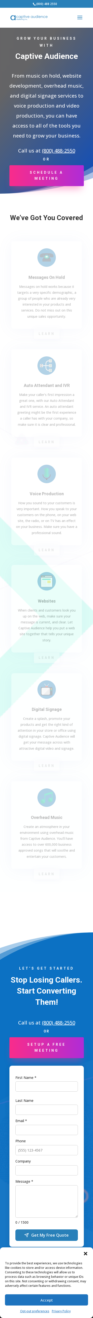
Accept (46, 1300)
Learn (46, 334)
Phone (20, 1141)
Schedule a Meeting (46, 175)
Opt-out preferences (34, 1311)
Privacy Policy (61, 1311)
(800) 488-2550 (58, 150)
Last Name (24, 1100)
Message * (24, 1181)
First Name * (25, 1077)
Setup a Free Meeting (46, 1047)
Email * (21, 1120)
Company (23, 1161)
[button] (85, 1253)
